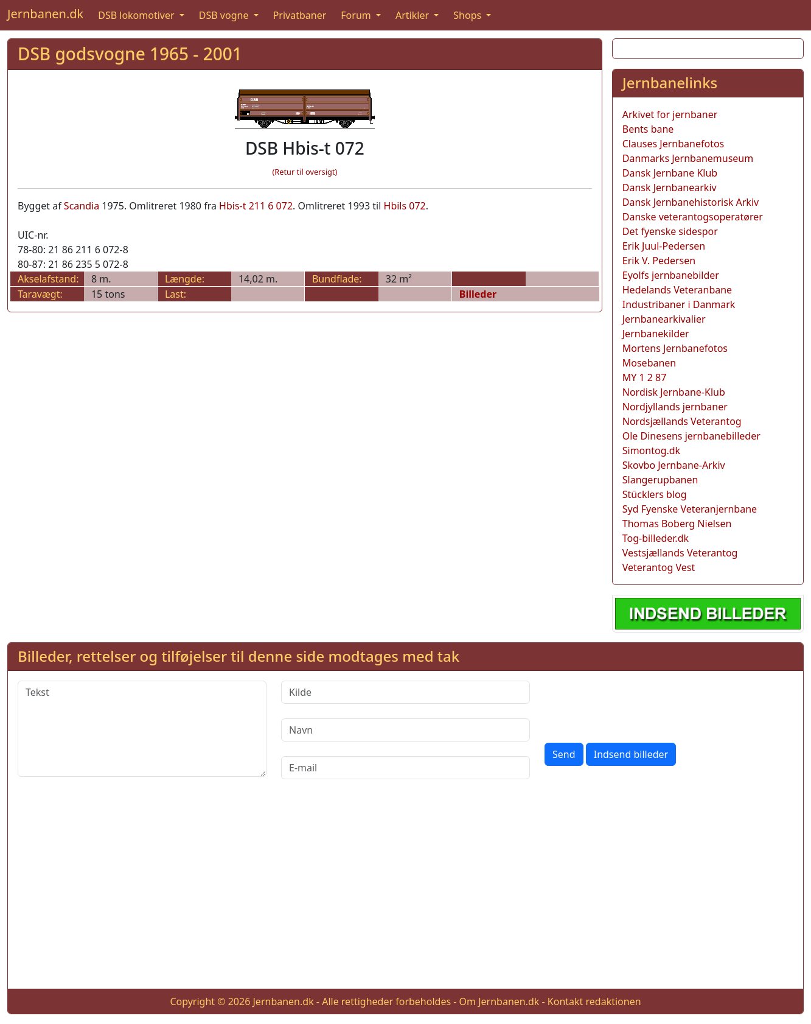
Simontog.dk (651, 450)
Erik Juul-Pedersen (664, 246)
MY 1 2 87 (644, 377)
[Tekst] (142, 729)
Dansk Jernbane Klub (669, 173)
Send (564, 754)
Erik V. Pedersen (658, 260)
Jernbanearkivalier (664, 319)
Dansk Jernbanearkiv (669, 187)
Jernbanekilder (655, 333)
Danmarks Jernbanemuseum (687, 158)
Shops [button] (468, 15)
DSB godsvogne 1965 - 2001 (130, 53)
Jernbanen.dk (45, 13)
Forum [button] (357, 15)
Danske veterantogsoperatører (692, 216)
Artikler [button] (413, 15)
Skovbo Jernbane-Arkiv (673, 465)
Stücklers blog (654, 494)
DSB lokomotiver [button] (137, 15)
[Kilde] (405, 692)
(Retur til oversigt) (304, 171)
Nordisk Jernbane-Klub (673, 392)
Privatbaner (300, 15)
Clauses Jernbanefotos (673, 143)
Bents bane (648, 129)
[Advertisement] (406, 893)
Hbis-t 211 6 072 (256, 205)
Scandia (81, 205)
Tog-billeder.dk (655, 538)
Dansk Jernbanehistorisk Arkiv (690, 202)
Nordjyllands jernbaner (675, 406)
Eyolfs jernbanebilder (670, 275)
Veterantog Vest (658, 567)
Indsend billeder (631, 754)
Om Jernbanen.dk (499, 1001)
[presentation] (637, 704)
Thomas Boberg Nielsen (677, 523)
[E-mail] (405, 767)
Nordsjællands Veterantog (682, 421)
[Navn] (405, 730)
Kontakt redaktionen (594, 1001)
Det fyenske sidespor (670, 231)
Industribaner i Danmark (679, 304)
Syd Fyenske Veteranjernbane (689, 509)
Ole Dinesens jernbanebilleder (691, 436)
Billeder (477, 294)
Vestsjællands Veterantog (680, 552)
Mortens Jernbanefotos (675, 348)
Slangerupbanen (660, 479)
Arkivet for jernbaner (670, 114)
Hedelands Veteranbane (677, 289)
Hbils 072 (405, 205)
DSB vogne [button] (225, 15)
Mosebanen (649, 363)
